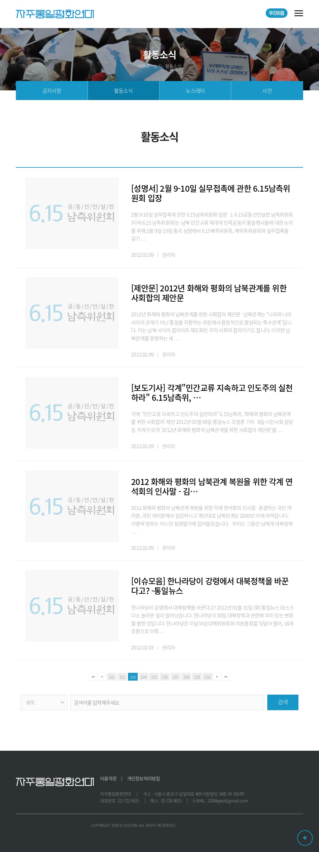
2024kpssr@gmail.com (228, 800)
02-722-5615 (128, 800)
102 (122, 677)
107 (176, 677)
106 (165, 677)
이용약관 (108, 778)
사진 (267, 90)
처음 (93, 677)
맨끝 (226, 677)
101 (112, 677)
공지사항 (51, 90)
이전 (102, 677)
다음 (217, 677)
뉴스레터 (195, 90)
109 (197, 677)
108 (186, 677)
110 (207, 677)
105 (154, 677)
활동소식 (123, 90)
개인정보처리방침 (143, 778)
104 (143, 677)
